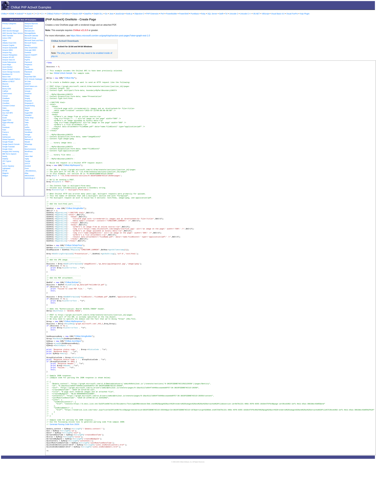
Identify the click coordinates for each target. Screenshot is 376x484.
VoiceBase (28, 132)
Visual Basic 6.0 (277, 14)
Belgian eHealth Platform (11, 79)
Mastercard (29, 26)
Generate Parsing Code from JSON (64, 424)
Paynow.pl (28, 62)
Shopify (27, 98)
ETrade (5, 115)
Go (106, 14)
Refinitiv (27, 74)
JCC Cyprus (6, 161)
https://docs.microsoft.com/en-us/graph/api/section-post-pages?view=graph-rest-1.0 (110, 35)
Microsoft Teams (30, 43)
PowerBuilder (171, 14)
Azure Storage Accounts (11, 72)
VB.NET (256, 14)
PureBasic (195, 14)
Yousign (27, 161)
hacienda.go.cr (30, 178)
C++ (43, 14)
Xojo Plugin (304, 14)
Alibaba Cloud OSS (9, 43)
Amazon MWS (7, 50)
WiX (26, 147)
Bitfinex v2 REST (8, 81)
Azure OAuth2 (7, 69)
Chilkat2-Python (53, 14)
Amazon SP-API (8, 57)
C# (38, 14)
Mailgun (5, 176)
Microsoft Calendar (31, 36)
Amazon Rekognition (9, 55)
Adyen (4, 40)
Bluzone (5, 84)
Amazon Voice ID (8, 60)
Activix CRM (6, 38)
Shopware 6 (29, 103)
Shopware (28, 101)
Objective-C (139, 14)
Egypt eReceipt (7, 123)
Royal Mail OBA (30, 77)
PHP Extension (152, 14)
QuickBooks (29, 69)
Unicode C (233, 14)
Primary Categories (9, 24)
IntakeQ (5, 159)
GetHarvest (6, 137)
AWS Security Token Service (12, 33)
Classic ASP (77, 14)
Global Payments (8, 139)
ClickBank (6, 98)
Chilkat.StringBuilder (74, 208)
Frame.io (5, 132)
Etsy (4, 125)
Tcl (226, 14)
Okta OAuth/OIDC (31, 48)
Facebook (6, 127)
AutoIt (29, 14)
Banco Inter (6, 77)
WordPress (29, 151)
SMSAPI (28, 84)
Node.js (129, 14)
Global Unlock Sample (63, 73)
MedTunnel (29, 28)
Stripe (27, 110)
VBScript (265, 14)
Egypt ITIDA (6, 120)
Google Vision (7, 149)
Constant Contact (8, 106)
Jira (3, 164)
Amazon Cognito (8, 45)
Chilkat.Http (69, 78)
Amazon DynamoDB (9, 48)
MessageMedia (30, 33)
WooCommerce (30, 149)
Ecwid (4, 118)
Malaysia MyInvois (31, 24)
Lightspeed (6, 168)
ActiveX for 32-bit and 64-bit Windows (75, 46)
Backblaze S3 (7, 74)
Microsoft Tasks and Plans (34, 40)
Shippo (27, 96)
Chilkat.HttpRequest (71, 165)
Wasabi (27, 142)
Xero (26, 154)
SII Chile (28, 81)
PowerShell (184, 14)
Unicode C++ (245, 14)
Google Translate (8, 147)
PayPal (27, 60)
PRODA (27, 57)
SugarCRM (29, 113)
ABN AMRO (6, 28)
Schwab (27, 91)
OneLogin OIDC (30, 50)
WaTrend (28, 137)
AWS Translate (7, 36)
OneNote (28, 53)
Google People (7, 142)
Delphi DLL (98, 14)
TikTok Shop (29, 118)
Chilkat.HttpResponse (73, 321)
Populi (27, 67)
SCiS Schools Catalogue (33, 79)
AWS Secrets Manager (10, 31)
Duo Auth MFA (7, 113)
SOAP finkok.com (31, 86)
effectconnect (29, 176)
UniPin (27, 127)
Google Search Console (10, 144)
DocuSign (5, 110)
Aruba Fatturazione (9, 62)
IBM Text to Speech (9, 154)
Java (111, 14)
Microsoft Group (30, 38)
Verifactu (28, 130)
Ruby (203, 14)
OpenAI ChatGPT (31, 55)
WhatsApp (28, 144)
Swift (221, 14)
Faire (4, 130)
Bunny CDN (6, 89)
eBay (26, 173)
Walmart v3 (29, 139)
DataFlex (88, 14)
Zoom (27, 168)
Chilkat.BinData (71, 282)
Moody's (28, 45)
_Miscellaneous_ (31, 171)
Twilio (27, 123)
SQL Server (212, 14)
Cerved (5, 96)
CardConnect (7, 94)
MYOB (4, 171)
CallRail (5, 91)
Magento (5, 173)
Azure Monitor (7, 67)
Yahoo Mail (29, 156)
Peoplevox (28, 65)
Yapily (27, 159)
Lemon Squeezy (8, 166)
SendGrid (28, 94)
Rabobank (28, 72)
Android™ (20, 14)
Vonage (27, 135)
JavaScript (119, 14)
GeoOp (5, 135)
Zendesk (28, 166)
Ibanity (4, 156)
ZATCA (27, 164)
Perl (162, 14)
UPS (26, 125)
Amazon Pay (7, 53)
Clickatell (5, 101)
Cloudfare (5, 103)
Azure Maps (6, 65)
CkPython (66, 14)
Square (27, 108)
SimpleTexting (30, 106)
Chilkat (4, 14)
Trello (27, 120)
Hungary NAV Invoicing (10, 151)
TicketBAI (28, 115)
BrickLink (5, 86)
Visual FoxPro (292, 14)
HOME (11, 14)
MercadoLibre (30, 31)
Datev (4, 108)
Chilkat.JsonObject (73, 341)
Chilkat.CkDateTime (73, 245)
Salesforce (28, 89)
